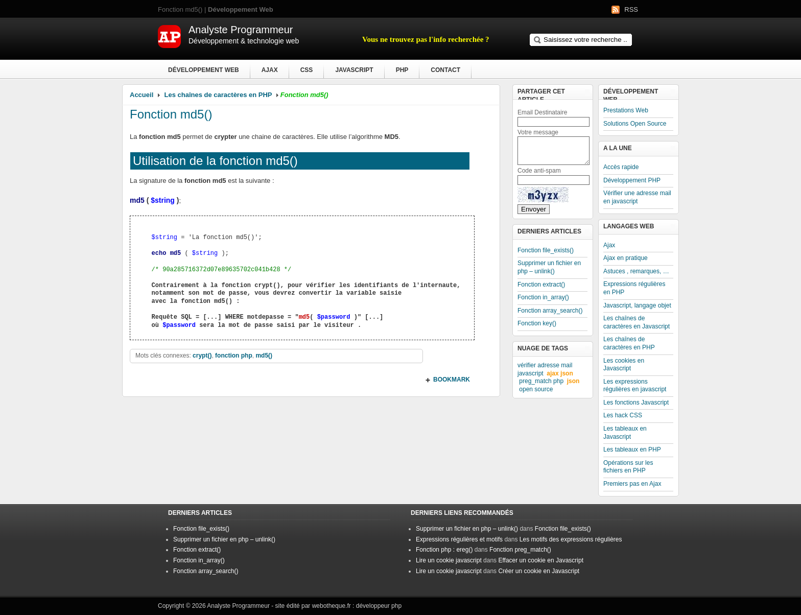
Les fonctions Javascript (636, 402)
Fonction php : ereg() (444, 549)
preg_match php (541, 381)
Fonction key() (536, 323)
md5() (263, 355)
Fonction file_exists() (545, 250)
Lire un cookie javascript (449, 560)
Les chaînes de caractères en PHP (218, 95)
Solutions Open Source (634, 123)
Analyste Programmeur (238, 605)
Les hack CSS (622, 415)
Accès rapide (621, 167)
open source (536, 389)
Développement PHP (632, 180)
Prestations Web (625, 110)
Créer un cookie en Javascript (538, 571)
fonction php (233, 355)
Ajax (270, 70)
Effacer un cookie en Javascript (540, 560)
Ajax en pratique (625, 258)
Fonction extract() (541, 284)
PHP (402, 70)
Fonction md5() (171, 114)
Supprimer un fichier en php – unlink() (549, 267)
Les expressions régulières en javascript (634, 385)
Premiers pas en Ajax (632, 483)
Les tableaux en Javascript (625, 432)
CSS (306, 70)
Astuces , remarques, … (636, 271)
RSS (631, 9)
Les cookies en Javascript (623, 364)
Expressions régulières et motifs (459, 539)
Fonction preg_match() (520, 549)
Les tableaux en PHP (632, 449)
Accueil (141, 95)
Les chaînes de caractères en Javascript (636, 322)
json (573, 381)
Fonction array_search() (549, 310)
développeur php (379, 605)
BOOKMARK (451, 379)
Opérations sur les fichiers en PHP (628, 467)
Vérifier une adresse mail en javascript (637, 197)
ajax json (560, 373)
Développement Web (203, 70)
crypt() (202, 355)
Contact (445, 70)
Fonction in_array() (543, 297)
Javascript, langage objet (637, 305)
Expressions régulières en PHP (634, 288)
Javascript (354, 70)
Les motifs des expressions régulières (571, 539)
